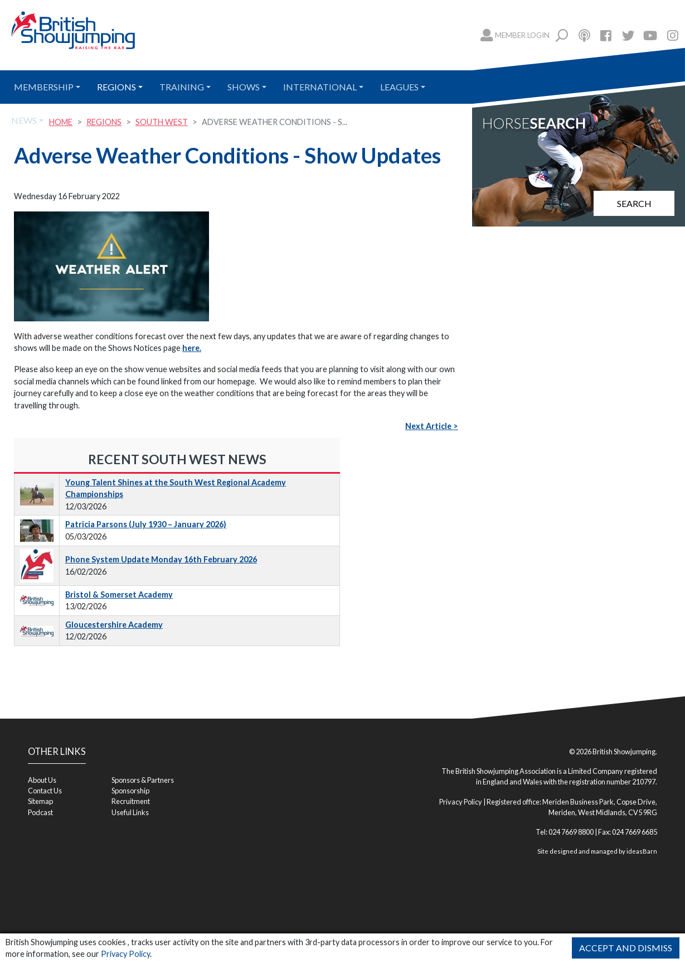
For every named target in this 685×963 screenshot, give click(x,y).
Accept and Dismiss (625, 947)
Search (634, 203)
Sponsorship (130, 790)
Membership (44, 86)
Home (60, 122)
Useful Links (130, 812)
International (320, 86)
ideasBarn (641, 851)
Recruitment (130, 801)
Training (181, 86)
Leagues (399, 86)
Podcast (40, 812)
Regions (116, 86)
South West (161, 122)
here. (191, 348)
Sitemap (40, 801)
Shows (243, 86)
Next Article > (431, 426)
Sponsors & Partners (142, 780)
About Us (42, 780)
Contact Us (45, 790)
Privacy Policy (125, 954)
